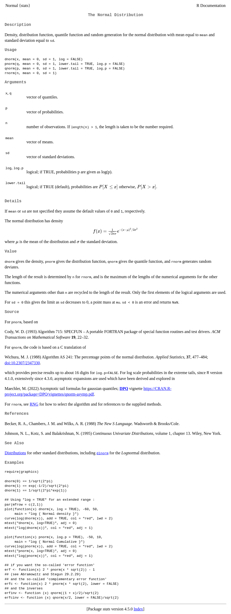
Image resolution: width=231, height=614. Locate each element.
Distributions (15, 453)
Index (138, 609)
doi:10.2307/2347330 (22, 363)
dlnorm (103, 453)
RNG (34, 404)
